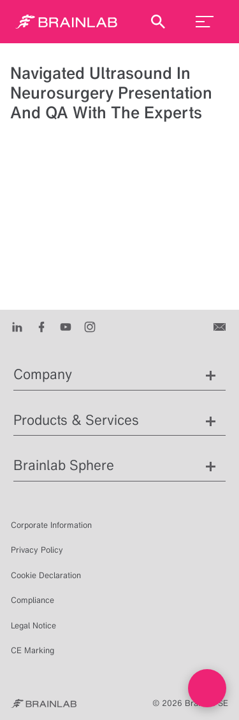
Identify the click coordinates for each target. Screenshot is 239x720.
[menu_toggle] (205, 21)
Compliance (32, 600)
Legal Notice (33, 625)
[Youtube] (65, 326)
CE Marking (32, 650)
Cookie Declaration (46, 575)
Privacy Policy (37, 549)
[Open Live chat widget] (207, 688)
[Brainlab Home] (43, 703)
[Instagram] (89, 326)
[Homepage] (66, 22)
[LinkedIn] (17, 326)
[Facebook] (41, 326)
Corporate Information (51, 525)
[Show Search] (158, 22)
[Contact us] (221, 326)
